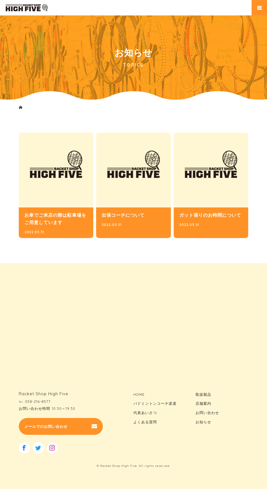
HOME (138, 394)
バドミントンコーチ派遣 (155, 403)
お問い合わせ (207, 412)
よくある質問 (145, 421)
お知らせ (203, 421)
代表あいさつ (145, 412)
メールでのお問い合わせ (46, 426)
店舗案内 (203, 403)
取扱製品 (203, 394)
